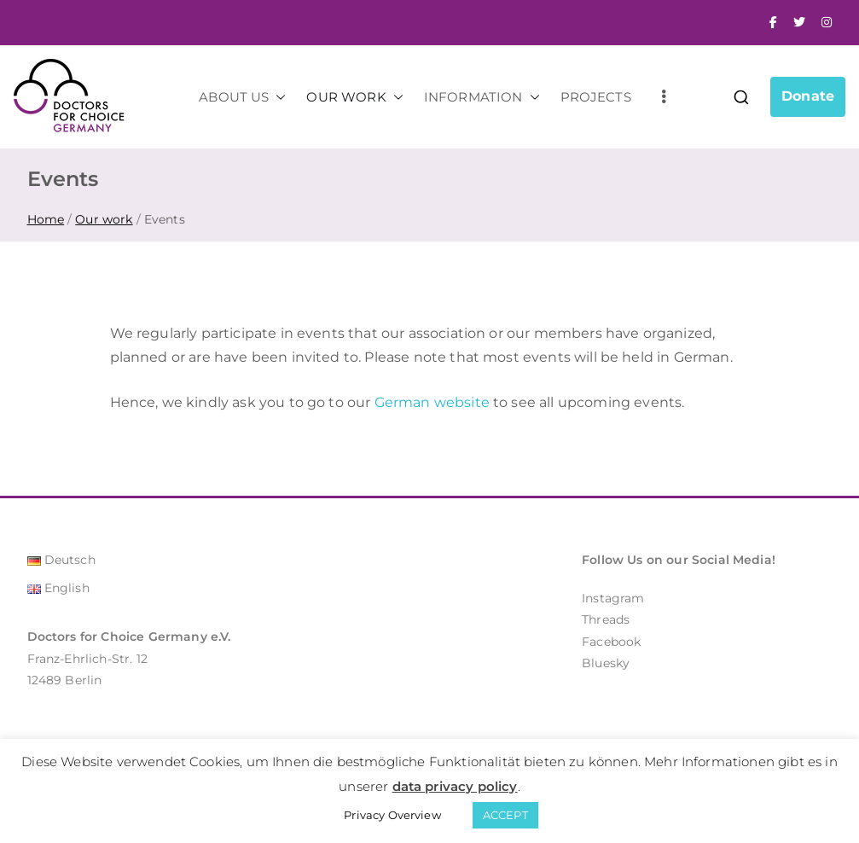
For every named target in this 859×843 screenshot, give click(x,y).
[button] (277, 96)
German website (432, 402)
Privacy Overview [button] (392, 815)
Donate (807, 96)
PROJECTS (595, 97)
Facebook (611, 641)
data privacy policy (455, 786)
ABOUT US (242, 96)
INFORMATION (482, 96)
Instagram (613, 598)
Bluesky (606, 663)
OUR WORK (354, 96)
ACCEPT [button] (505, 815)
